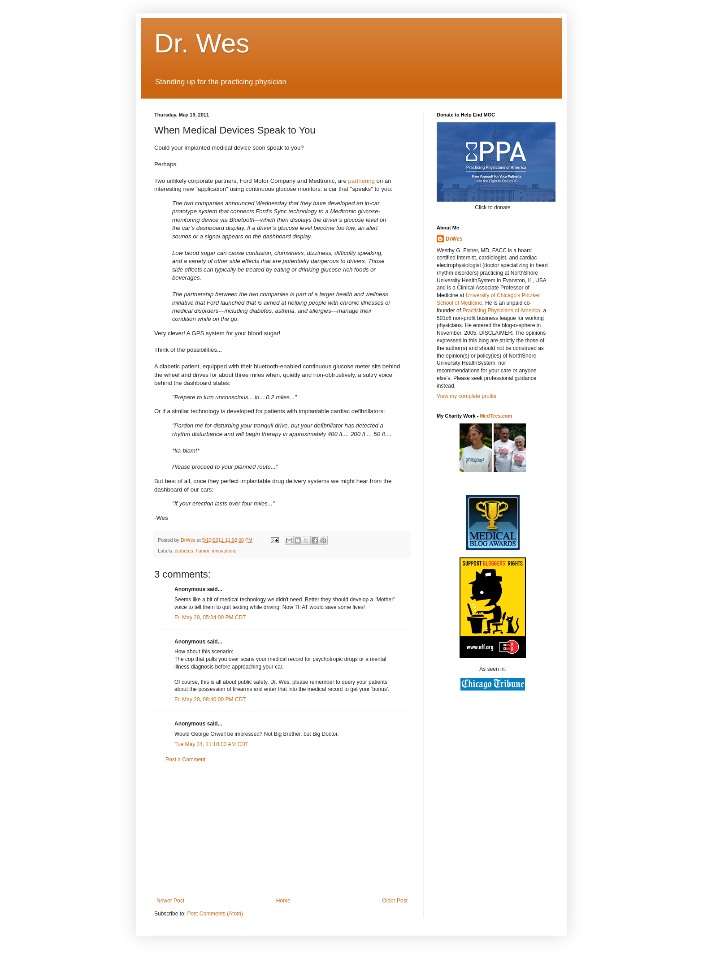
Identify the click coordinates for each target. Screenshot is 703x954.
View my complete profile (466, 396)
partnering (361, 180)
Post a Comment (185, 759)
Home (283, 901)
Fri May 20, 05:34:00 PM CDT (210, 617)
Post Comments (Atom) (215, 914)
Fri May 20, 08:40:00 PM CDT (210, 699)
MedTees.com (496, 416)
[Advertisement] (282, 830)
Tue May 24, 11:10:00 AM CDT (211, 744)
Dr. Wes (201, 43)
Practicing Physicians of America (501, 310)
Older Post (395, 901)
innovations (224, 550)
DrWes (454, 239)
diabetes (184, 550)
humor (202, 550)
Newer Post (170, 901)
